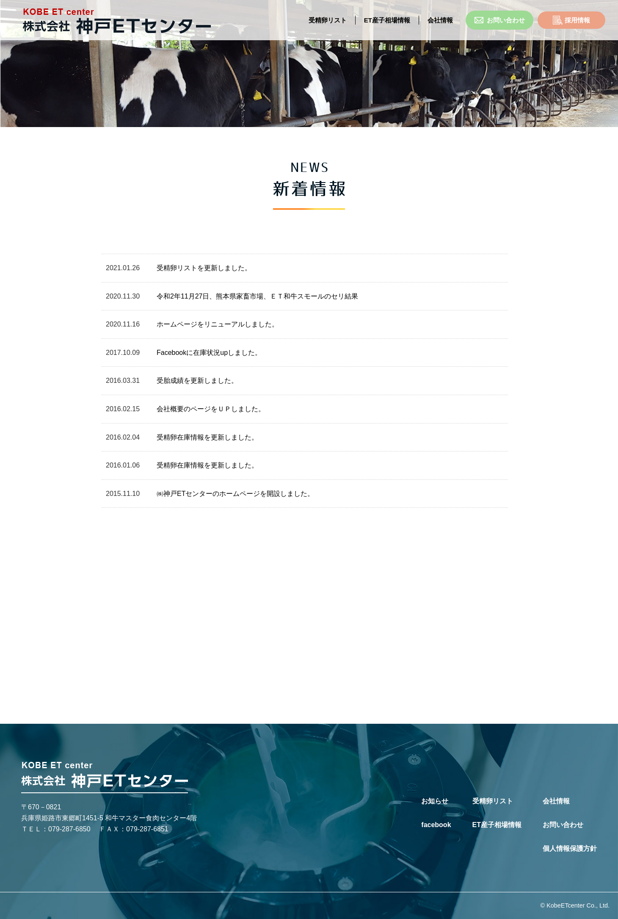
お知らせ (434, 801)
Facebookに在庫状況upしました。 (209, 352)
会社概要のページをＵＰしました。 (211, 408)
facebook (436, 824)
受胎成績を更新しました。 (197, 380)
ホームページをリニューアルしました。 (218, 324)
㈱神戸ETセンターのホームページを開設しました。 (235, 493)
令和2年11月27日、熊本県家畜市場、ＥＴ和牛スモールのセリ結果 (258, 296)
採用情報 (571, 20)
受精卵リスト (328, 20)
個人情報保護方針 (570, 848)
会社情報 (556, 801)
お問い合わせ (499, 20)
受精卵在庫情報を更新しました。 (207, 437)
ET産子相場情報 (387, 20)
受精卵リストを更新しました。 (204, 267)
